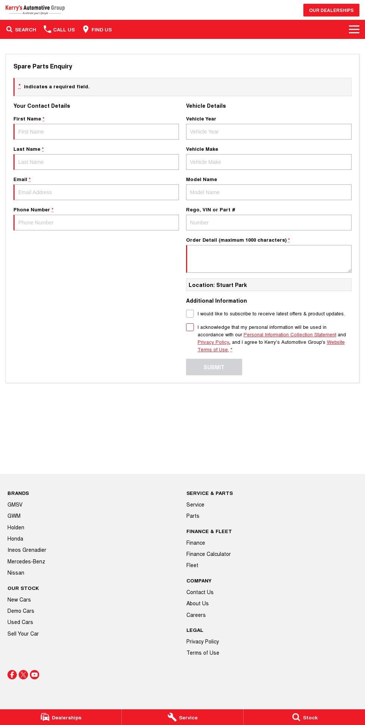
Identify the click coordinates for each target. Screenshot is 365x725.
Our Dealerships (331, 10)
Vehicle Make (269, 157)
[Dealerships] (60, 717)
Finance (195, 542)
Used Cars (20, 621)
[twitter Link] (23, 674)
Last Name (96, 157)
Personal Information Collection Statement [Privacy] (290, 334)
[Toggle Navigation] (354, 29)
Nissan (15, 572)
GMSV (14, 504)
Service (195, 504)
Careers (196, 614)
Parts (192, 515)
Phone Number (96, 218)
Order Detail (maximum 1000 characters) (269, 254)
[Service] (182, 717)
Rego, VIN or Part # (269, 218)
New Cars (19, 599)
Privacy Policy (202, 641)
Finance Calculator (208, 553)
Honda (15, 538)
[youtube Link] (34, 674)
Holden (15, 527)
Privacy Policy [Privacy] (213, 341)
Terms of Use (202, 652)
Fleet (192, 565)
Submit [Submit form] (214, 367)
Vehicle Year (269, 127)
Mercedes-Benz (26, 561)
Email (96, 187)
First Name (96, 127)
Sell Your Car (23, 633)
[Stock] (304, 717)
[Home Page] (35, 10)
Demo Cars (20, 610)
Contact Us (200, 592)
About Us (197, 603)
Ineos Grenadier (26, 549)
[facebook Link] (12, 674)
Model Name (269, 187)
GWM (14, 515)
